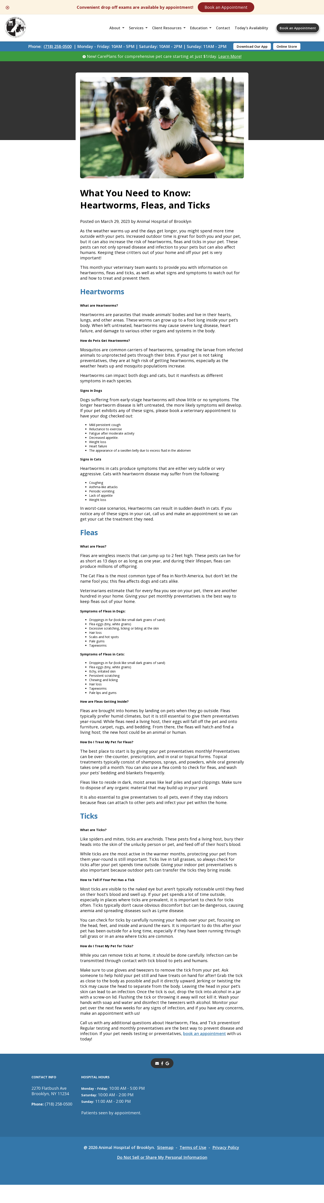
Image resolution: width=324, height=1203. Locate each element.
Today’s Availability (251, 27)
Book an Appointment (226, 7)
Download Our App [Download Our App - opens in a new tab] (252, 46)
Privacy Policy (225, 1165)
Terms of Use (193, 1165)
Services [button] (136, 27)
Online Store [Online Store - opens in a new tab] (287, 46)
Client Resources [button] (167, 27)
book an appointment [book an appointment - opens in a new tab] (204, 1051)
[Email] (157, 1081)
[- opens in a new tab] (162, 1081)
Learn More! (230, 56)
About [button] (114, 27)
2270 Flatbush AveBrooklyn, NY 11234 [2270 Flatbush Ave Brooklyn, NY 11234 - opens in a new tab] (50, 1109)
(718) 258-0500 (58, 46)
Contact (223, 27)
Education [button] (198, 27)
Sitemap (165, 1165)
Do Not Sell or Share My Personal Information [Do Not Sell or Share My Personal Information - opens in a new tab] (162, 1175)
